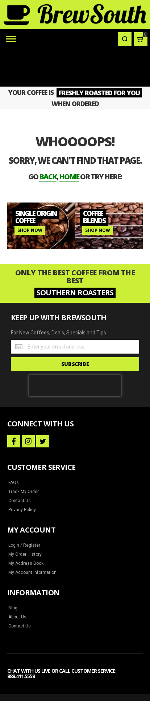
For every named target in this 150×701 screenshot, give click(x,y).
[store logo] (75, 14)
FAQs (13, 444)
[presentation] (75, 348)
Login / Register (24, 507)
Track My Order (23, 453)
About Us (17, 579)
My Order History (25, 516)
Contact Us (19, 463)
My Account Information (32, 534)
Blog (12, 570)
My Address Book (25, 525)
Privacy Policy (22, 472)
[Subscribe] (75, 326)
